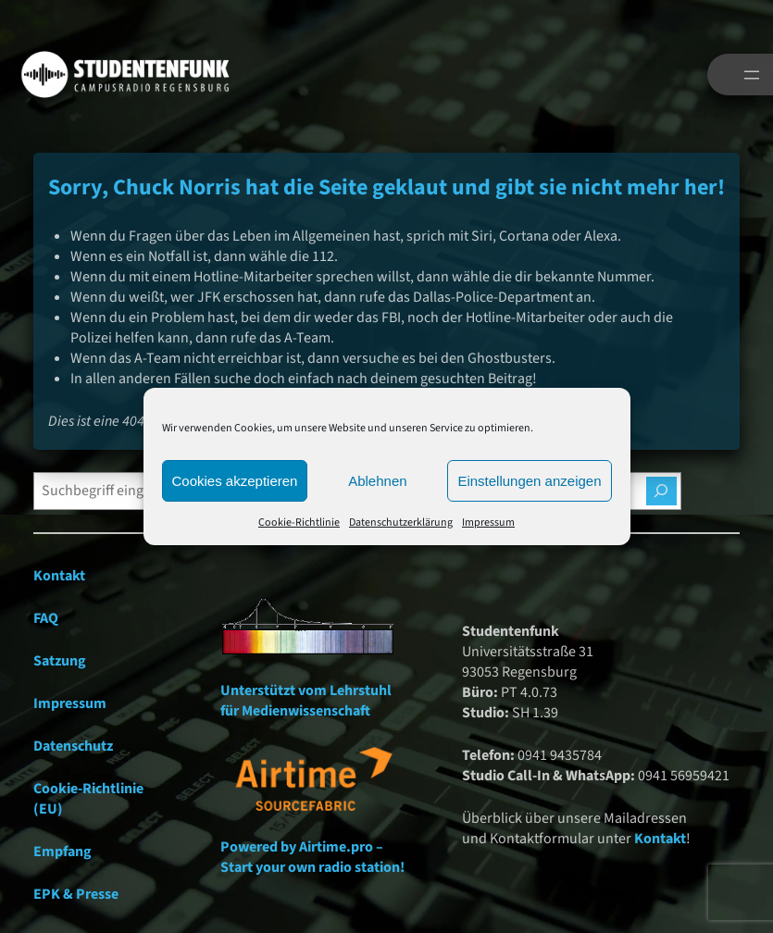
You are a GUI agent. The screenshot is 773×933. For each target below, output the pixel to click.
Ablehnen (377, 481)
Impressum (488, 522)
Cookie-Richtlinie (299, 522)
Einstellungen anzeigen (529, 481)
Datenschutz (73, 746)
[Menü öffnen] (752, 75)
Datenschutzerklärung (401, 522)
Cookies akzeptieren (235, 481)
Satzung (59, 661)
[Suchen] (661, 491)
